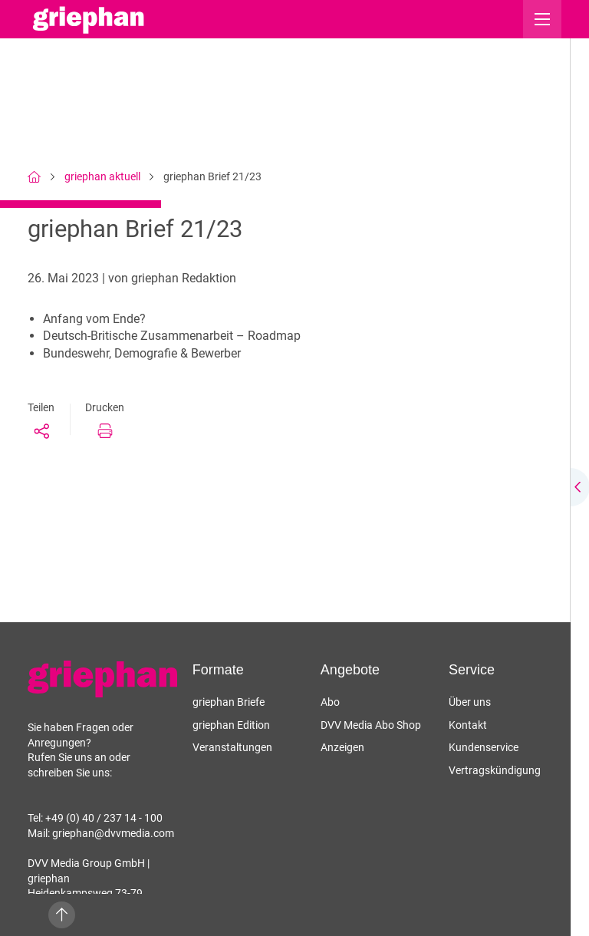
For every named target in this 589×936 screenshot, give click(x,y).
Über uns (470, 702)
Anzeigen (342, 747)
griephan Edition (231, 725)
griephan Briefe (228, 702)
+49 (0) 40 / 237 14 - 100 (104, 818)
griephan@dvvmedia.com (113, 833)
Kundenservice (483, 747)
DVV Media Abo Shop (371, 725)
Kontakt (468, 725)
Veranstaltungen (232, 747)
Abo (330, 702)
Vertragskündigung (495, 770)
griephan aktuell (102, 176)
